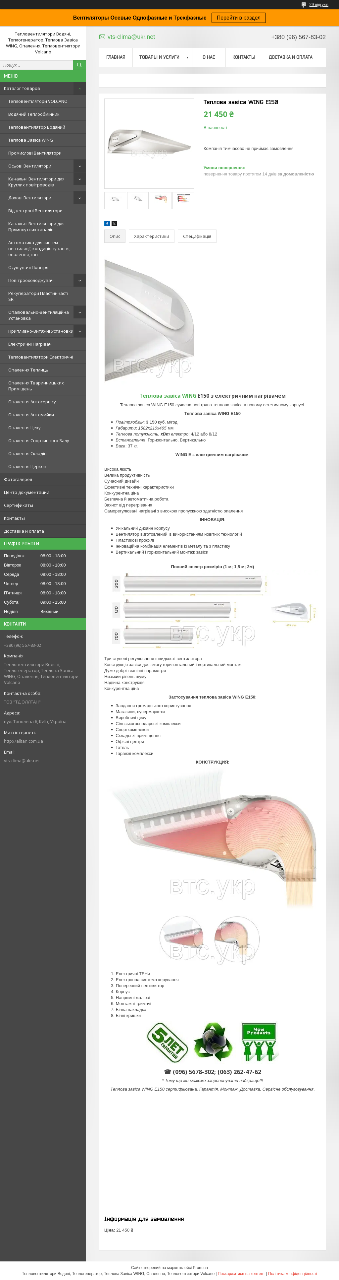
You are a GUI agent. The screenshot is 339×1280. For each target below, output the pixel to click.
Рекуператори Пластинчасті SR (38, 296)
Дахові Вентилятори (29, 198)
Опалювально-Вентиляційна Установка (38, 315)
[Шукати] (79, 65)
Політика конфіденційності (292, 1273)
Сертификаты (18, 505)
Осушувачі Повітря (28, 267)
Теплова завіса (167, 395)
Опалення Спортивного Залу (38, 440)
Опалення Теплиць (28, 370)
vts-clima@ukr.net (22, 761)
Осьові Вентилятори (29, 166)
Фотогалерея (18, 479)
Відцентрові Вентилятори (35, 211)
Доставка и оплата (24, 531)
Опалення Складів (27, 453)
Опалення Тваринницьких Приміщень (36, 386)
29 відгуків (319, 4)
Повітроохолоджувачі (31, 280)
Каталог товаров (22, 88)
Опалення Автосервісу (32, 402)
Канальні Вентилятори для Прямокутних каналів (36, 227)
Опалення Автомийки (31, 415)
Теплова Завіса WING (30, 140)
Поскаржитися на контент (241, 1273)
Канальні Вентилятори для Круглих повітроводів (36, 182)
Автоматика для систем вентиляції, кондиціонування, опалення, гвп (39, 248)
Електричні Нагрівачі (30, 344)
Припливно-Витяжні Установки (40, 331)
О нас (209, 57)
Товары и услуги (159, 57)
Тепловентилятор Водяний (36, 127)
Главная (115, 57)
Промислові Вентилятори (35, 153)
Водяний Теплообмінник (34, 114)
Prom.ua (200, 1267)
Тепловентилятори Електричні (40, 357)
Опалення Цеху (24, 428)
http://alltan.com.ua (23, 741)
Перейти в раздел (239, 18)
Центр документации (26, 492)
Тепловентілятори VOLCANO (38, 101)
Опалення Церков (27, 466)
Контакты (14, 518)
